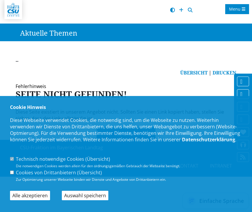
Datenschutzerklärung (208, 139)
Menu (237, 9)
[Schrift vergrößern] (181, 10)
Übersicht (98, 159)
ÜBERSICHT (194, 72)
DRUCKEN (224, 72)
